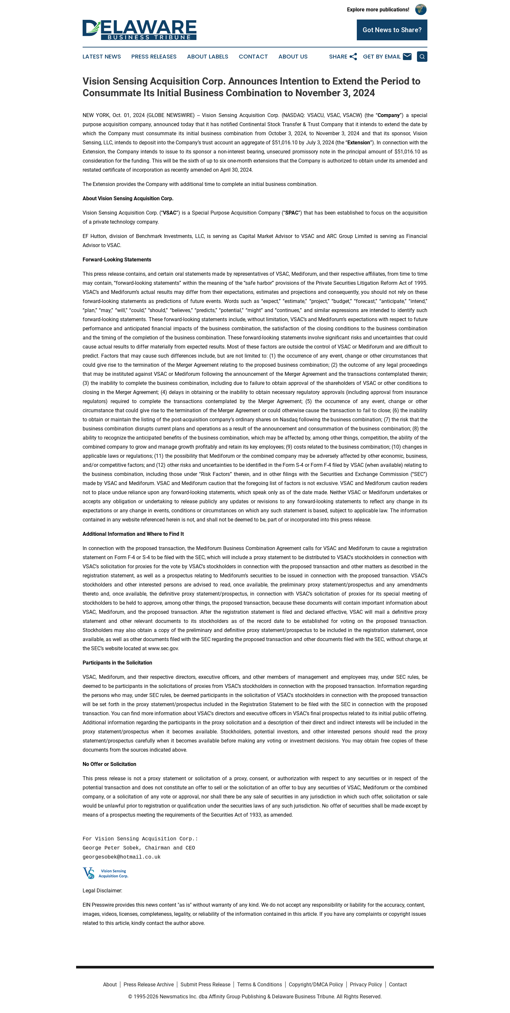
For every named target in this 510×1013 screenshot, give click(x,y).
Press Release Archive (149, 984)
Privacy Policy (366, 984)
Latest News (102, 56)
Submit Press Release (205, 984)
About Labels (207, 56)
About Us (293, 56)
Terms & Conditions (259, 984)
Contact (253, 56)
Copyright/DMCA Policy (316, 984)
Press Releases (154, 56)
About (110, 984)
